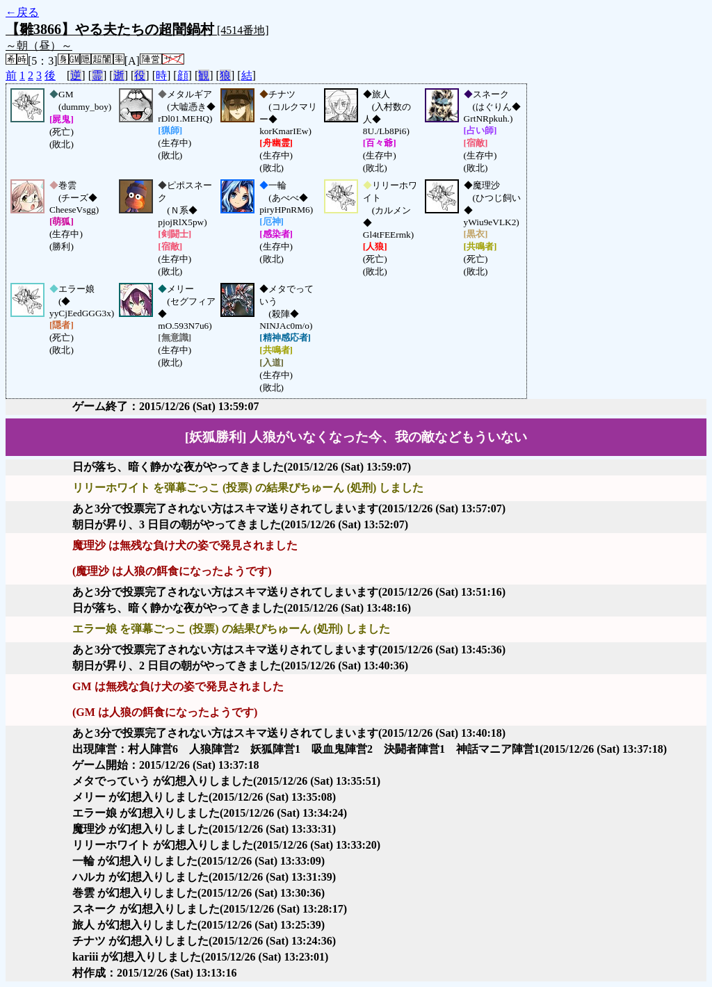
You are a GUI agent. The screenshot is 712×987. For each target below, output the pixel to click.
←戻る (22, 12)
